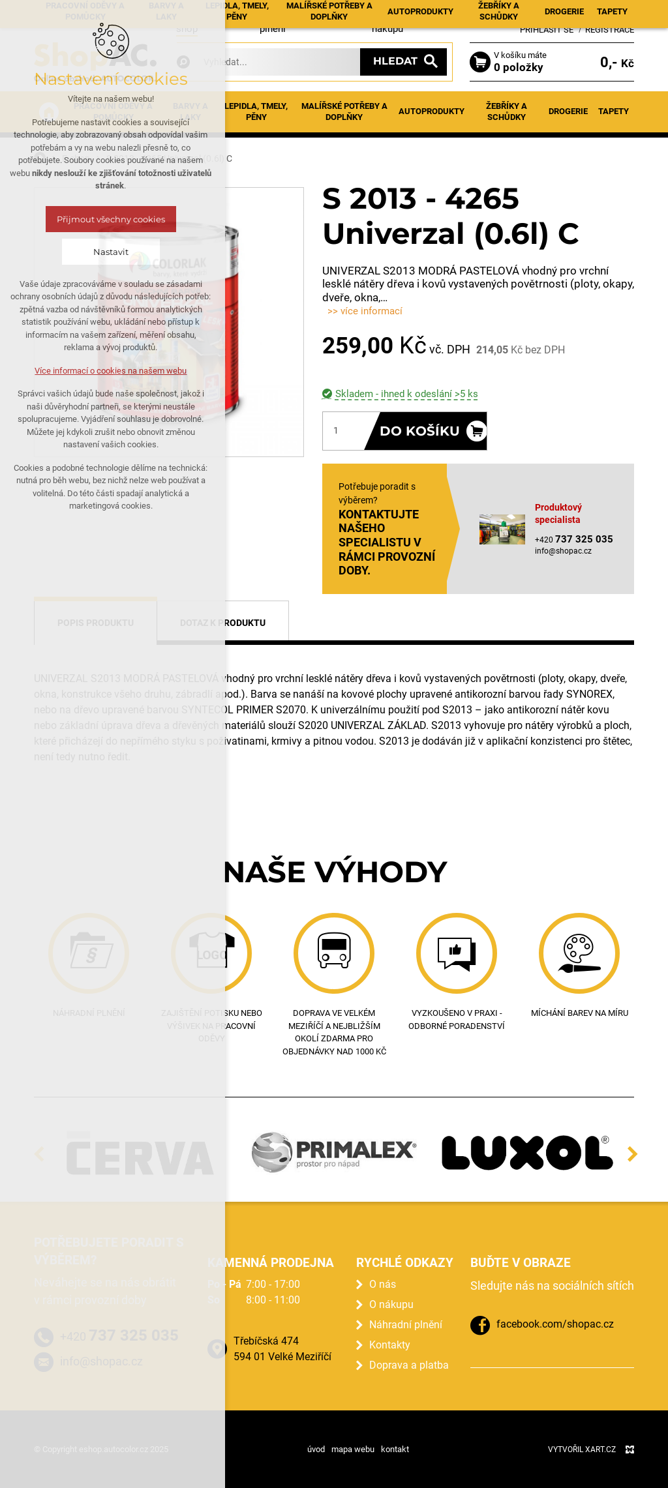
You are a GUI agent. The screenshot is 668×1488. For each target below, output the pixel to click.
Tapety (613, 111)
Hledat (395, 61)
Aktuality (230, 14)
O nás (382, 1284)
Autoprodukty (431, 111)
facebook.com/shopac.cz (555, 1324)
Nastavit (61, 251)
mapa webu (352, 1449)
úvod (316, 1449)
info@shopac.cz (563, 551)
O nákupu (391, 1304)
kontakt (395, 1449)
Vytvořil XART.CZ (582, 1449)
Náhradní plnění (405, 1324)
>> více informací (364, 311)
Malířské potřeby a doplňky (344, 111)
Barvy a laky (190, 111)
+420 (119, 1335)
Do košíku (420, 431)
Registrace (609, 30)
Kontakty (433, 14)
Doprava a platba (409, 1365)
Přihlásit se (546, 30)
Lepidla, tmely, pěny (256, 111)
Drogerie (568, 111)
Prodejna (342, 14)
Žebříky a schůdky (506, 111)
